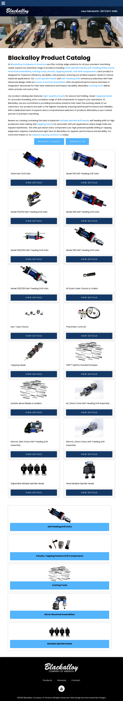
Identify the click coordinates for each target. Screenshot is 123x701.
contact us (56, 134)
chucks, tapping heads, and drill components (71, 71)
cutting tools (39, 71)
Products (47, 680)
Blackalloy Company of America (19, 11)
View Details (34, 182)
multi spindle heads (75, 67)
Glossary (61, 680)
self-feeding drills (97, 67)
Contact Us (77, 141)
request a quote (40, 134)
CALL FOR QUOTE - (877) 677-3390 (99, 11)
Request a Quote (49, 141)
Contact (75, 680)
